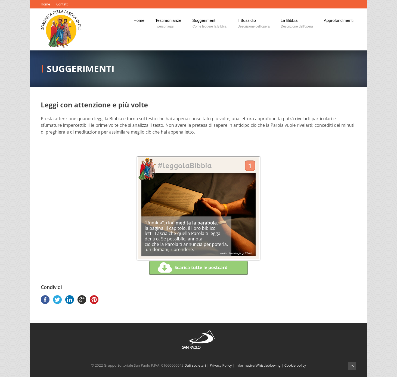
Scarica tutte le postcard (193, 267)
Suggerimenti (80, 68)
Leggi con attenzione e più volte (94, 104)
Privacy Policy (221, 365)
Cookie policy (295, 365)
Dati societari (195, 365)
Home (45, 4)
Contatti (62, 4)
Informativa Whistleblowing (258, 365)
